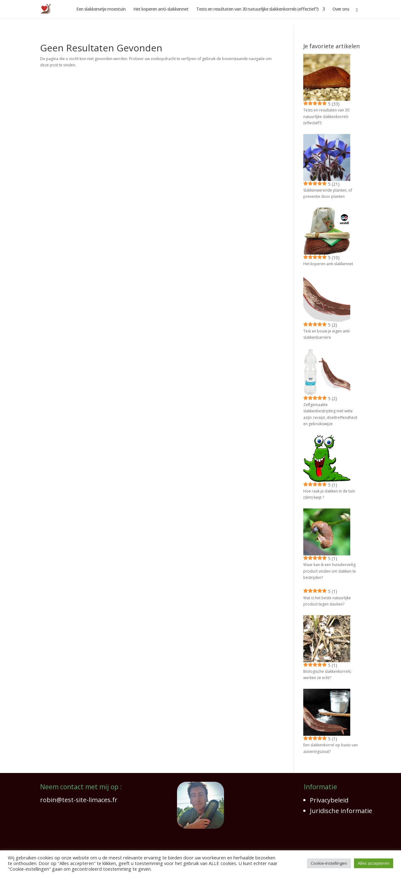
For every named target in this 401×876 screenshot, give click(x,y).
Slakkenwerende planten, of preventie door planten (327, 193)
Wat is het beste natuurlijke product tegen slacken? (327, 601)
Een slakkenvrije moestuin (101, 9)
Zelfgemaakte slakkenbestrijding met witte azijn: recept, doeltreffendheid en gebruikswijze (330, 414)
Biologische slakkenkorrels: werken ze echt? (327, 674)
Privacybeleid (329, 800)
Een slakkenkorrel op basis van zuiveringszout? (330, 748)
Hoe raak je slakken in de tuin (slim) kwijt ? (329, 494)
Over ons (340, 9)
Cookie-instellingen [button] (329, 863)
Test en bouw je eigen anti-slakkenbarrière (327, 334)
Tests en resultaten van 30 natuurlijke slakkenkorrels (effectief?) (257, 9)
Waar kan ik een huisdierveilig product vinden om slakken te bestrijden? (329, 571)
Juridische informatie (341, 810)
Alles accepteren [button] (373, 863)
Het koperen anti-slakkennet (160, 9)
